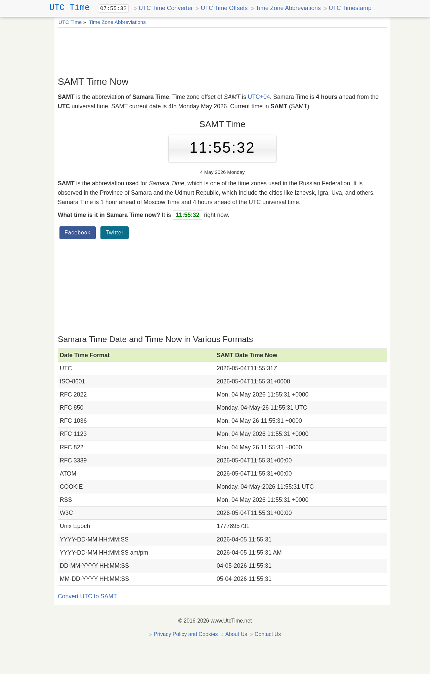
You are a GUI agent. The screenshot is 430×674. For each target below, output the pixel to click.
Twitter (114, 232)
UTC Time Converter (166, 8)
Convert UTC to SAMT (87, 596)
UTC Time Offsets (224, 8)
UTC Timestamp (350, 8)
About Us (236, 634)
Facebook (77, 232)
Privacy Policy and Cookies (186, 634)
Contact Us (268, 634)
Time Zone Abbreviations (288, 8)
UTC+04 (259, 96)
